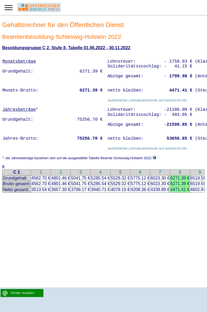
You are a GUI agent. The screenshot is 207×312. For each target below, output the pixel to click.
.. (11, 172)
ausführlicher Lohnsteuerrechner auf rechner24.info (147, 100)
